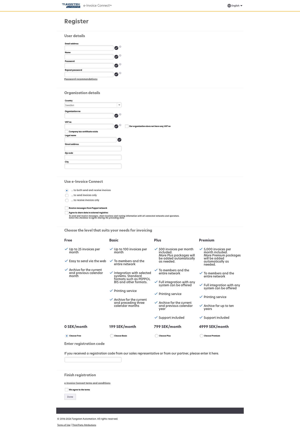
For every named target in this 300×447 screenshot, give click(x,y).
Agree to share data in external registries (88, 212)
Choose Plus (165, 335)
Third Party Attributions (84, 424)
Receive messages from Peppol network (88, 208)
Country (69, 100)
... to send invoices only (84, 195)
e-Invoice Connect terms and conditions (87, 382)
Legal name (70, 135)
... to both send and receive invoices (91, 190)
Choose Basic (120, 335)
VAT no (68, 122)
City (67, 161)
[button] (235, 5)
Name (68, 52)
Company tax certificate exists (83, 131)
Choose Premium (212, 335)
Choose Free (75, 335)
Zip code (69, 153)
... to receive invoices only (85, 200)
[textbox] (89, 48)
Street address (72, 144)
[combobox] (93, 105)
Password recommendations (80, 78)
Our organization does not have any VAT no (150, 126)
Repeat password (73, 70)
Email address (71, 43)
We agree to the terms (79, 389)
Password (70, 61)
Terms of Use (63, 424)
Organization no (73, 111)
